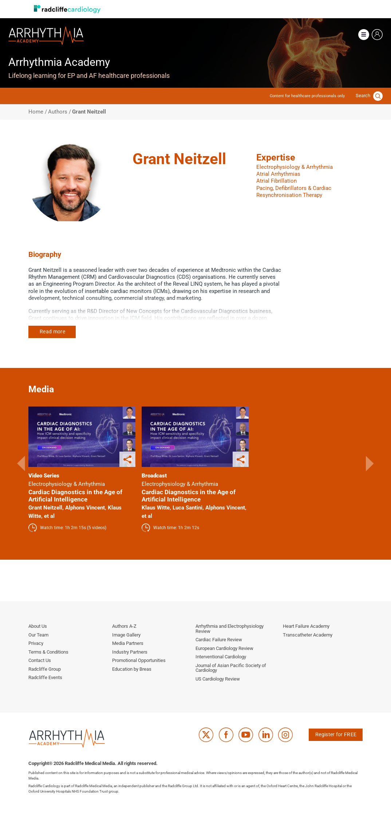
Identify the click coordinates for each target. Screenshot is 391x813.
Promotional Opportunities (139, 660)
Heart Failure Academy (306, 626)
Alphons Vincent (85, 507)
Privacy (35, 643)
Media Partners (127, 643)
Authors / (59, 112)
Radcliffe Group (44, 669)
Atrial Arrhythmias (278, 174)
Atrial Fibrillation (276, 181)
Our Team (38, 634)
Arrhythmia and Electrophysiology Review (230, 629)
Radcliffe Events (45, 677)
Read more (52, 331)
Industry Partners (129, 652)
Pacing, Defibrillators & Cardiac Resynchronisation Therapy (293, 191)
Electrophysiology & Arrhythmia (294, 167)
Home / (37, 112)
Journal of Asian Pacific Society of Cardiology (231, 668)
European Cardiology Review (224, 648)
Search (363, 95)
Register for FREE (335, 734)
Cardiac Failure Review (219, 639)
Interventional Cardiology (221, 656)
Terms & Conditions (48, 652)
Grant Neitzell (45, 507)
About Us (37, 626)
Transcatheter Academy (307, 634)
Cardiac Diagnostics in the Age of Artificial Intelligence (189, 495)
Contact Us (39, 660)
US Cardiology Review (218, 679)
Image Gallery (126, 634)
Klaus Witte (156, 507)
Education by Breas (131, 669)
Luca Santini (187, 507)
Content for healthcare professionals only (307, 96)
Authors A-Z (124, 626)
